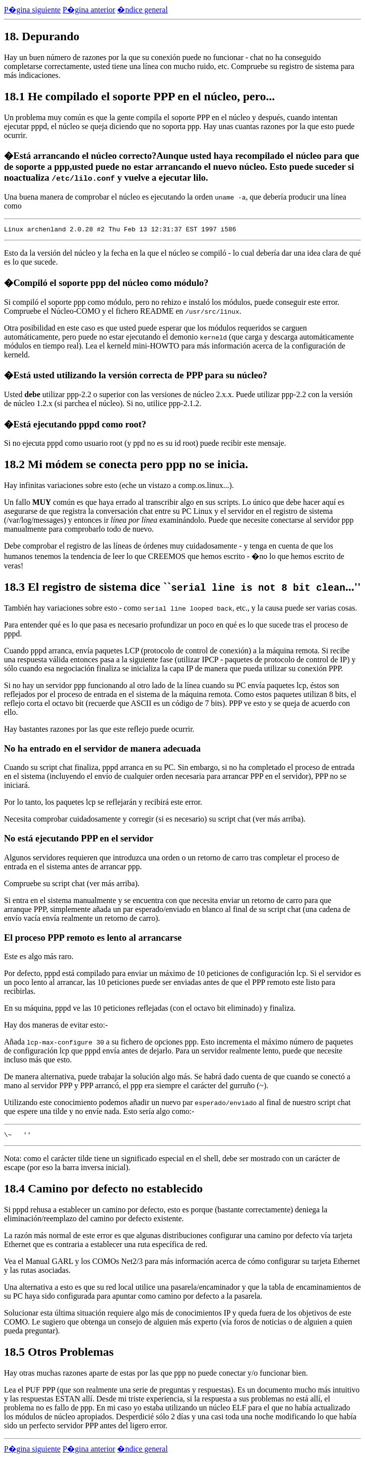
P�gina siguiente (32, 9)
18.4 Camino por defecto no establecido (103, 1191)
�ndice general (142, 9)
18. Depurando (41, 36)
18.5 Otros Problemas (59, 1354)
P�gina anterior (88, 9)
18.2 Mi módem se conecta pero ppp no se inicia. (126, 465)
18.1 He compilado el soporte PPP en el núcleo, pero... (139, 96)
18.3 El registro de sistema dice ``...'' (182, 588)
